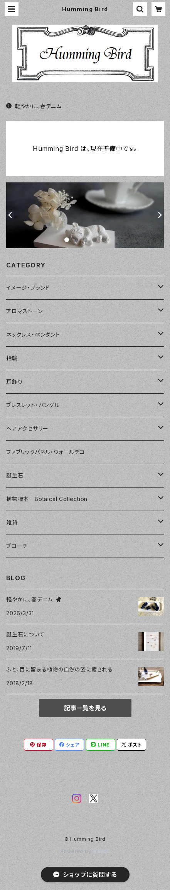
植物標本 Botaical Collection (47, 499)
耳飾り (14, 381)
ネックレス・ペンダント (33, 334)
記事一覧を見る (85, 708)
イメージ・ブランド (28, 287)
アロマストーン (24, 311)
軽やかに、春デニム (34, 106)
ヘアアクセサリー (27, 428)
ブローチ (17, 546)
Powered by (85, 851)
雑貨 (12, 522)
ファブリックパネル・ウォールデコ (45, 452)
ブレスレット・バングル (33, 405)
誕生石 (14, 475)
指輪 (12, 358)
